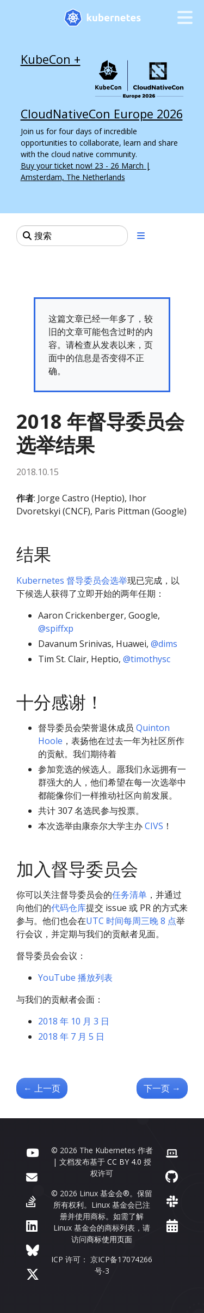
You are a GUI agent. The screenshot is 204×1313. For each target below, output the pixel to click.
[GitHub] (171, 1176)
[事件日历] (172, 1225)
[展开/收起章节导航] (141, 236)
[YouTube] (32, 1152)
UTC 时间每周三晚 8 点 (131, 921)
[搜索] (72, 235)
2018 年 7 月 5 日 (71, 1036)
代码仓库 (68, 908)
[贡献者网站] (172, 1152)
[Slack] (172, 1201)
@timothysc (146, 659)
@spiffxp (55, 628)
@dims (164, 644)
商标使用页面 (109, 1239)
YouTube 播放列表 (75, 978)
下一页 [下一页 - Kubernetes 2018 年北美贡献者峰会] (162, 1088)
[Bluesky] (32, 1250)
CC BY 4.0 (124, 1161)
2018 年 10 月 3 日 (73, 1021)
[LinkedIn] (32, 1225)
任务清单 (129, 895)
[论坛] (32, 1176)
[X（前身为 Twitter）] (32, 1274)
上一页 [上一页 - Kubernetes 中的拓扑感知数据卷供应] (41, 1088)
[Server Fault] (31, 1201)
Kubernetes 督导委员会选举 (71, 580)
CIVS (154, 826)
